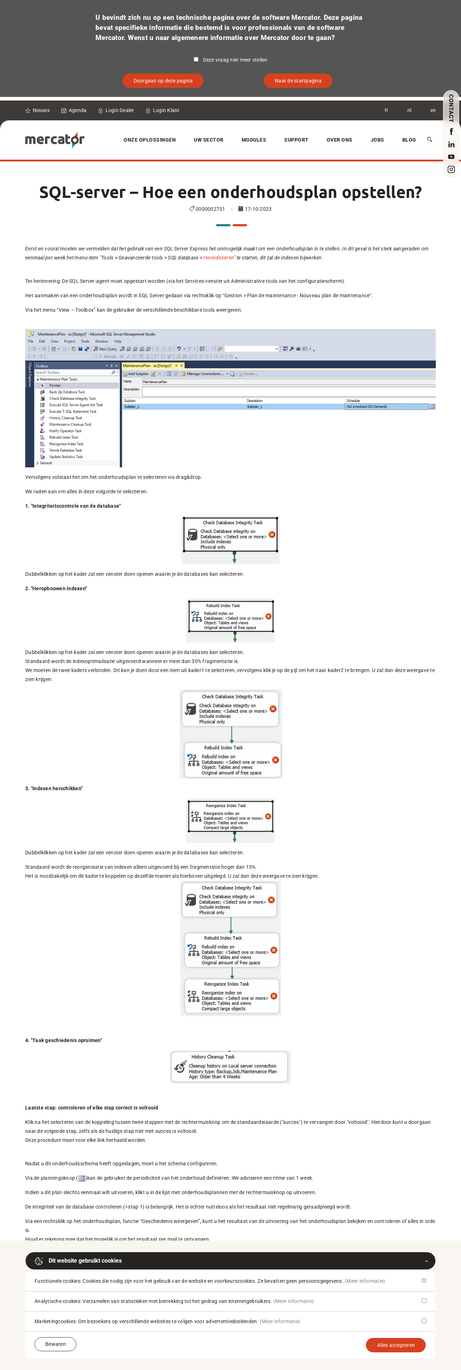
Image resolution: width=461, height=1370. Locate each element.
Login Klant (166, 110)
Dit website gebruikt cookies (78, 1261)
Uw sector (209, 140)
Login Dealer (120, 110)
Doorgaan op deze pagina (163, 81)
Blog (409, 140)
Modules (254, 140)
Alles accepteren (396, 1345)
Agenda (78, 110)
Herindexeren (218, 258)
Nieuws (41, 110)
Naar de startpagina (298, 81)
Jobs (377, 140)
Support (296, 140)
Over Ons (340, 140)
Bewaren (55, 1344)
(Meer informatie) (365, 1281)
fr (387, 110)
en (433, 110)
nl (409, 110)
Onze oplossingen (150, 140)
